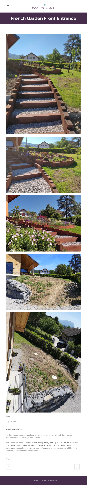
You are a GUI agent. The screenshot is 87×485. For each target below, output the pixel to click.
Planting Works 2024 (48, 480)
